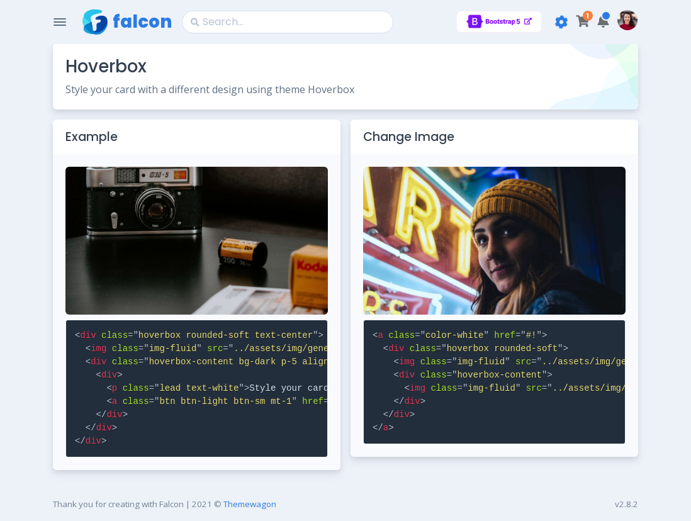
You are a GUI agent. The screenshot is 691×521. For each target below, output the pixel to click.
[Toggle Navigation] (59, 22)
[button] (603, 22)
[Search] (287, 22)
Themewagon (249, 504)
